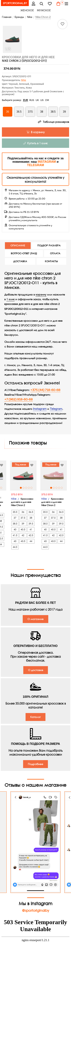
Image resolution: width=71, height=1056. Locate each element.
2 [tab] (3, 488)
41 (10, 529)
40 (24, 532)
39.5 (10, 523)
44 (10, 541)
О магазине (35, 619)
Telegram (56, 409)
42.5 (10, 535)
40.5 (32, 532)
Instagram (40, 409)
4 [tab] (8, 488)
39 (32, 526)
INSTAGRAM (47, 161)
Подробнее (35, 764)
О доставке (35, 670)
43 (24, 544)
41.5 (24, 538)
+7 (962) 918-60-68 (18, 399)
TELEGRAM (35, 165)
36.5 (10, 512)
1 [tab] (30, 488)
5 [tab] (11, 488)
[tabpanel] (32, 475)
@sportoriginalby (35, 910)
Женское (27, 10)
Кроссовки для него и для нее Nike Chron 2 (31, 505)
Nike (23, 80)
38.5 (24, 526)
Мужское (44, 10)
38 (10, 517)
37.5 (32, 521)
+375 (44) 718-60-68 (45, 390)
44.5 (24, 550)
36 (32, 515)
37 (24, 521)
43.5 (32, 544)
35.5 (24, 515)
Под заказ (29, 464)
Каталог (35, 717)
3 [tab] (36, 488)
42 (32, 538)
